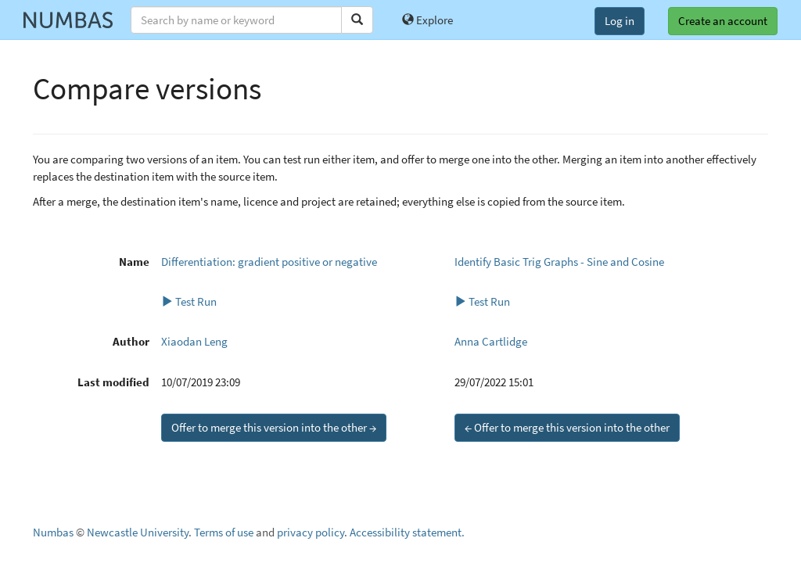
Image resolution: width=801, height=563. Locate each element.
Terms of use (223, 532)
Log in (619, 20)
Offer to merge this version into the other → (273, 427)
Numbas (53, 532)
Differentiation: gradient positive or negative (269, 261)
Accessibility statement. (407, 532)
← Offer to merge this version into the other (567, 427)
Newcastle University (138, 532)
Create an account (722, 20)
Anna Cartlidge (490, 341)
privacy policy (310, 532)
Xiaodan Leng (194, 341)
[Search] (357, 20)
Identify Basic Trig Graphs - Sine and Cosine (559, 261)
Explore (427, 20)
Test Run (189, 301)
